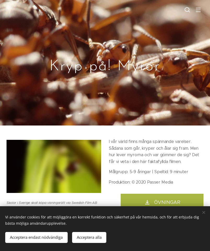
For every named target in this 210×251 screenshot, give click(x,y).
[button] (187, 9)
